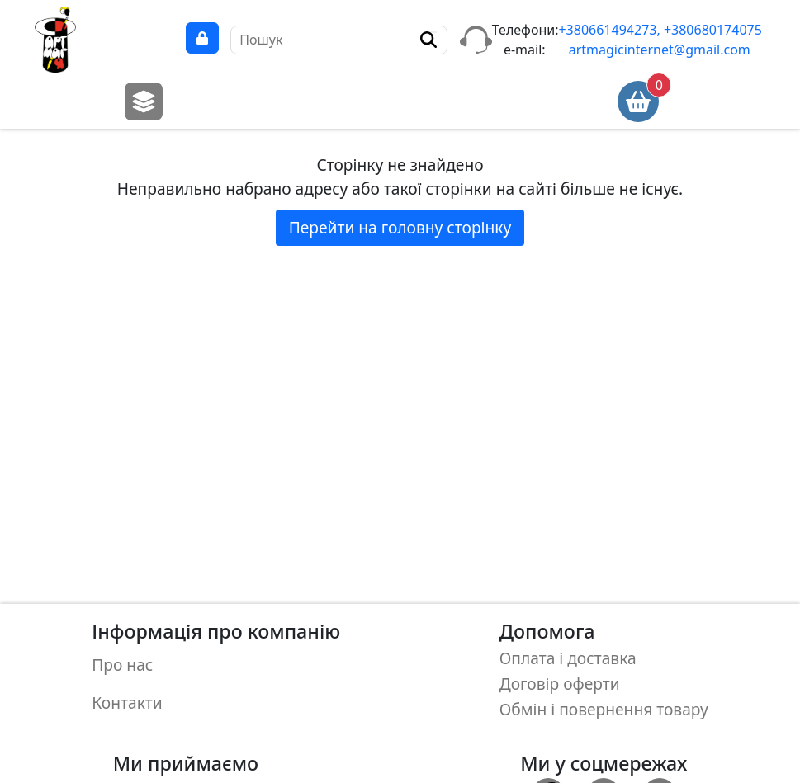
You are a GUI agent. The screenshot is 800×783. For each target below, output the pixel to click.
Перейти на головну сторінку (400, 227)
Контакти (127, 696)
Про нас (122, 662)
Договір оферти (559, 680)
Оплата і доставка (568, 657)
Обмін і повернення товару (603, 704)
